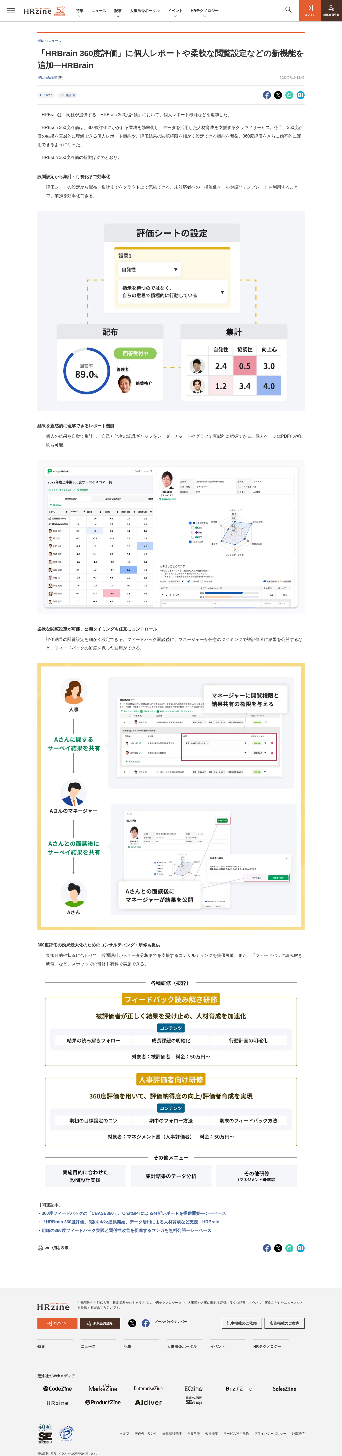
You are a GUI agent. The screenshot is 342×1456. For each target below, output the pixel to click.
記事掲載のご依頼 (242, 1323)
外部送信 (298, 1433)
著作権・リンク (146, 1433)
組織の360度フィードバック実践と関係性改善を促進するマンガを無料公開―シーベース (126, 1230)
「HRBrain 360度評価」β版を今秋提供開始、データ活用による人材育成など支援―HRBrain (130, 1222)
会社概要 (211, 1433)
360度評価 (67, 95)
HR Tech (46, 95)
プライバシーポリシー (270, 1433)
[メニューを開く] (10, 10)
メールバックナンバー (171, 1322)
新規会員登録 (99, 1323)
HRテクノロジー (205, 11)
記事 (118, 11)
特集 (79, 11)
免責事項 (193, 1433)
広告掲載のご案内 (285, 1323)
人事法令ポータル (145, 11)
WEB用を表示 (52, 1248)
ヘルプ (124, 1433)
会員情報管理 (172, 1433)
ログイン (57, 1323)
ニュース (98, 11)
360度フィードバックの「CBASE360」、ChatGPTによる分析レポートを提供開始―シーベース (134, 1213)
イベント (175, 11)
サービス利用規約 (236, 1433)
